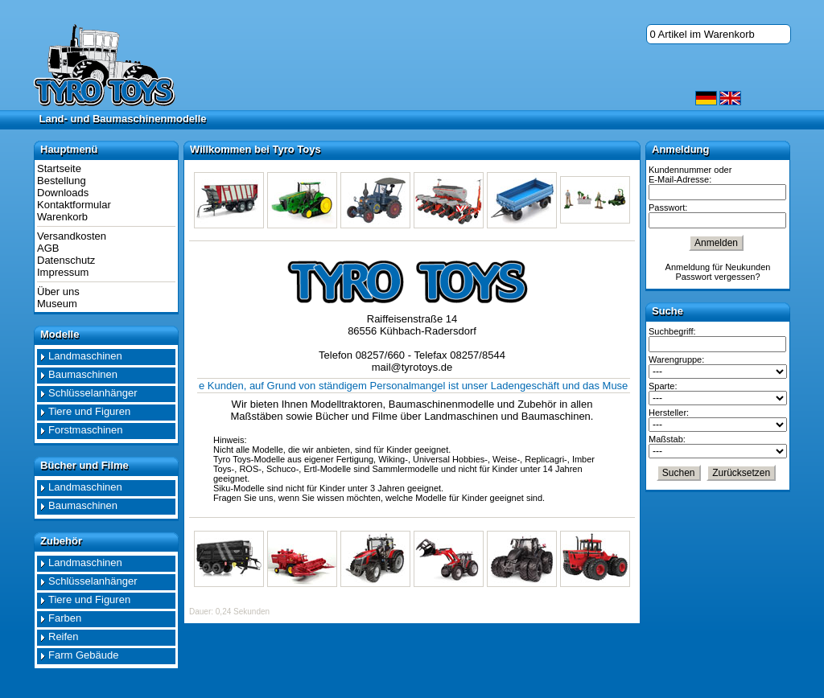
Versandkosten (71, 236)
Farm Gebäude (83, 655)
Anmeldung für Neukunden (718, 267)
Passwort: (668, 207)
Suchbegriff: (672, 331)
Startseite (59, 168)
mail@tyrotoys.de (412, 367)
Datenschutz (66, 260)
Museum (57, 304)
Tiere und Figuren (89, 411)
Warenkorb (62, 217)
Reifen (63, 636)
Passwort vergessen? (717, 276)
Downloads (63, 193)
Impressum (63, 272)
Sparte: (663, 386)
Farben (64, 618)
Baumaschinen (82, 374)
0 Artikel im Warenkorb (702, 34)
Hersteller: (669, 412)
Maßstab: (667, 439)
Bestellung (61, 180)
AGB (48, 248)
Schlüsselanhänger (93, 393)
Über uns (58, 291)
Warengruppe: (676, 359)
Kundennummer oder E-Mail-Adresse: (690, 174)
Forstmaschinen (85, 430)
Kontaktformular (74, 205)
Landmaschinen (85, 356)
